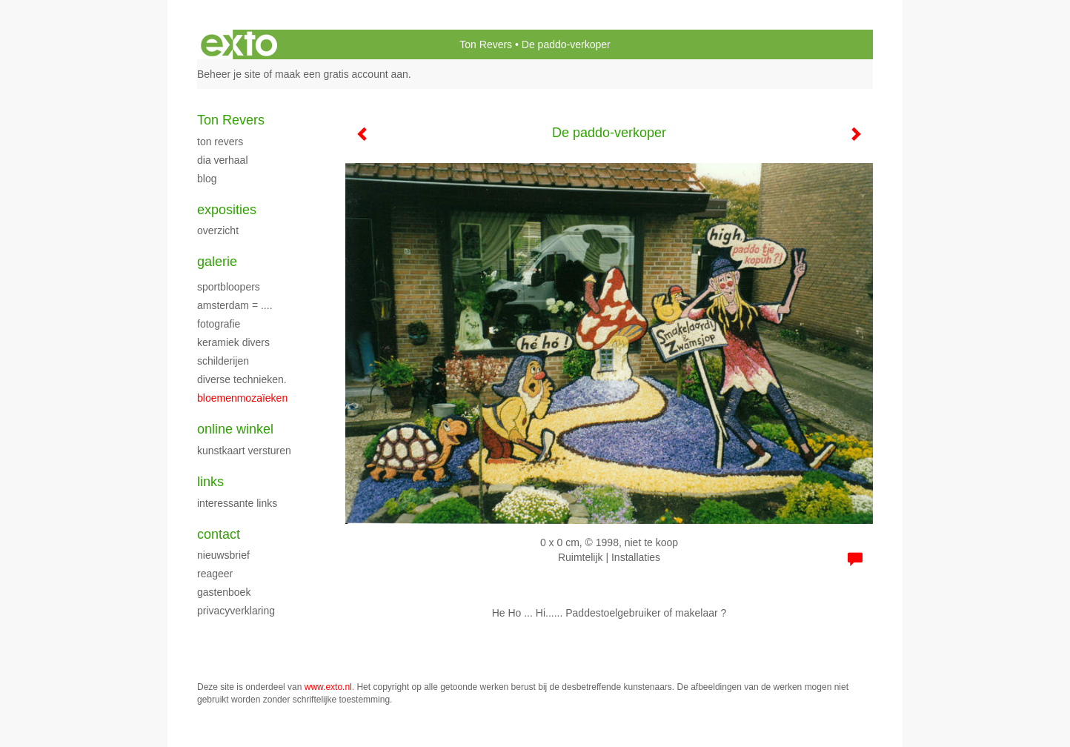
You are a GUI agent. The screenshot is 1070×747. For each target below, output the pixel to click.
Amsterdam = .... (235, 305)
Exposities (226, 209)
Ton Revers (485, 44)
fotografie (218, 324)
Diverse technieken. (242, 379)
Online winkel (235, 429)
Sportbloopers (228, 287)
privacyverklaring (236, 611)
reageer (215, 574)
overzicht (218, 230)
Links (210, 481)
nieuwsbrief (223, 555)
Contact (218, 534)
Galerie (217, 261)
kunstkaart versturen (244, 450)
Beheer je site (229, 74)
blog (206, 179)
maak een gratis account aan (341, 74)
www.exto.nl (328, 687)
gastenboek (223, 592)
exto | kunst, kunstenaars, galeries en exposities (239, 44)
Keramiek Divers (233, 342)
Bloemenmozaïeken (242, 398)
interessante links (237, 503)
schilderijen (223, 361)
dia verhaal (222, 160)
